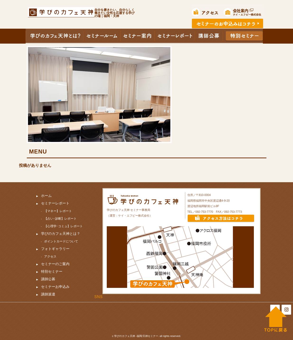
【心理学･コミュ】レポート (63, 226)
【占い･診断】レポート (60, 218)
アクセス (50, 256)
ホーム (46, 196)
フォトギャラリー (55, 249)
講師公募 (48, 279)
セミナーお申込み (55, 287)
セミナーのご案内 (55, 264)
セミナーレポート (55, 203)
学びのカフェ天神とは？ (60, 233)
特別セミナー (51, 271)
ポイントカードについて (61, 241)
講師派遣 (48, 294)
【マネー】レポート (58, 211)
